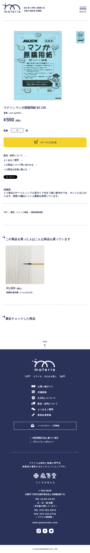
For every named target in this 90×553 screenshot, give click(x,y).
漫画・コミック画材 (19, 212)
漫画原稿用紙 (37, 212)
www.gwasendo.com (45, 522)
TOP (6, 212)
